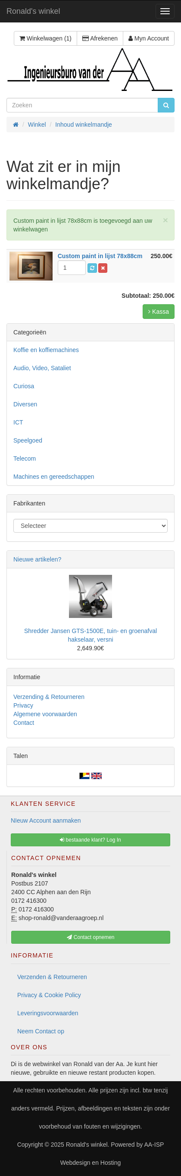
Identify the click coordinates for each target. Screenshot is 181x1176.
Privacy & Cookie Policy (49, 995)
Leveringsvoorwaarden (47, 1013)
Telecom (24, 458)
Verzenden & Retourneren (52, 976)
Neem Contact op (40, 1031)
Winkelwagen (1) (45, 38)
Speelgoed (27, 440)
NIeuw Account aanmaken (46, 820)
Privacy (23, 705)
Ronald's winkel (33, 11)
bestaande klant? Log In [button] (90, 840)
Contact (23, 722)
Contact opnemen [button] (90, 937)
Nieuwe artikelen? (37, 559)
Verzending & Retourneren (48, 696)
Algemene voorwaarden (45, 714)
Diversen (25, 404)
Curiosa (23, 386)
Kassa (158, 311)
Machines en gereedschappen (53, 476)
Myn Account (148, 38)
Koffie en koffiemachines (46, 349)
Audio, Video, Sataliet (42, 368)
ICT (18, 422)
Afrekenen (100, 38)
